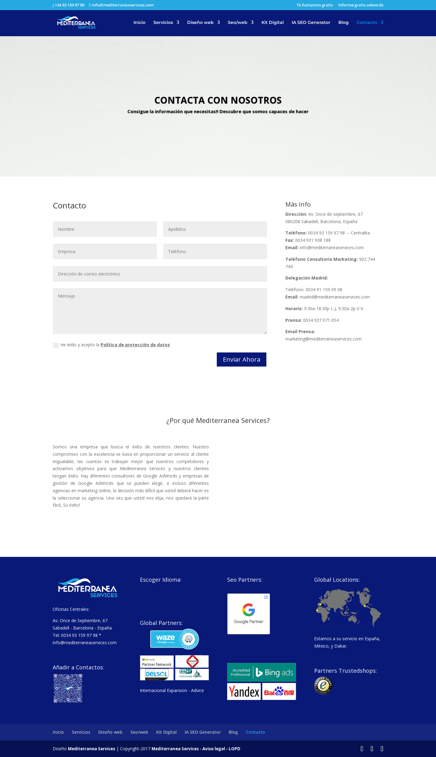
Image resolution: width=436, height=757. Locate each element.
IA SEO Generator (311, 23)
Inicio (139, 23)
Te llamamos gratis (315, 5)
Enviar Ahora (241, 359)
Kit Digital (272, 23)
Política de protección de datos (135, 345)
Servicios (163, 23)
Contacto (367, 23)
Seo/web (237, 23)
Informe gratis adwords (360, 5)
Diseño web (200, 23)
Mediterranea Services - (180, 748)
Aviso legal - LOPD (228, 748)
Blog (343, 23)
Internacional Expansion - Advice (172, 690)
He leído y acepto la (111, 345)
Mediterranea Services (93, 748)
